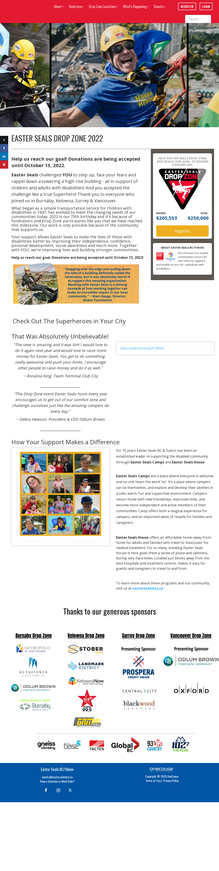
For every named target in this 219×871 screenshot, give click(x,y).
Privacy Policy (170, 780)
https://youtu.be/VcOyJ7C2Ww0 (142, 348)
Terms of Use (153, 780)
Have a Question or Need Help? (57, 781)
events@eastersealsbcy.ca (57, 777)
